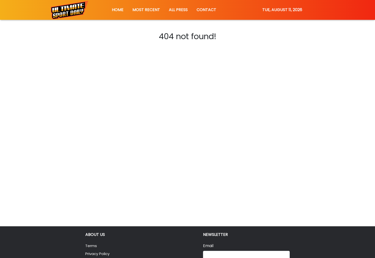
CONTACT (206, 10)
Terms (91, 246)
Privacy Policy (98, 254)
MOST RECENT (146, 10)
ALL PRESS (178, 10)
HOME (117, 10)
